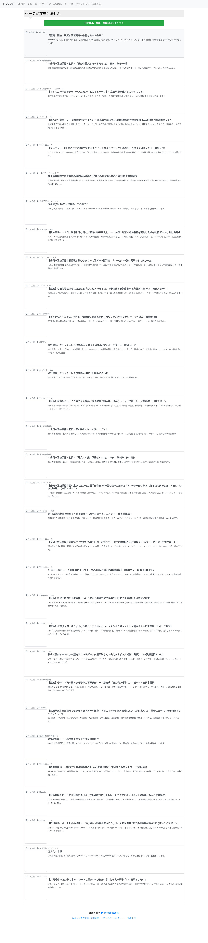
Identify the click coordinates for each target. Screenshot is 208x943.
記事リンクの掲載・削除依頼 (85, 918)
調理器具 (96, 4)
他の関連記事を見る (104, 23)
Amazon (57, 4)
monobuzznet (109, 912)
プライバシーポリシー (113, 918)
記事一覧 (32, 4)
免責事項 (132, 918)
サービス (68, 4)
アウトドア (45, 4)
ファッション (82, 4)
